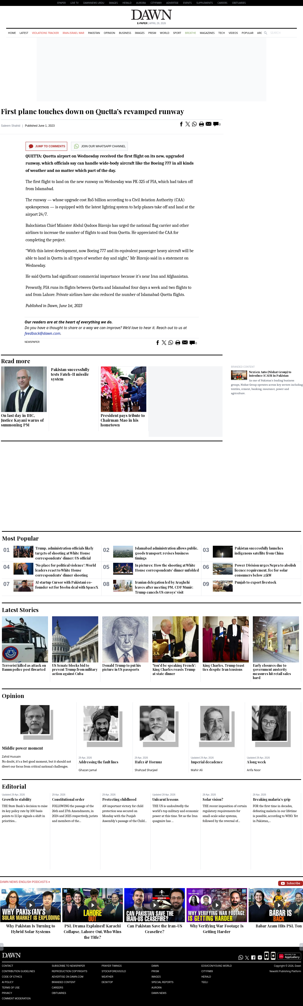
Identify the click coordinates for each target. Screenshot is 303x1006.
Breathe (190, 33)
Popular (248, 33)
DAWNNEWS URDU (93, 2)
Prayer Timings (112, 966)
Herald (126, 2)
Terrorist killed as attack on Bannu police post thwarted (24, 667)
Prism (152, 33)
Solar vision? (213, 799)
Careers (222, 2)
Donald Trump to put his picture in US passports (121, 667)
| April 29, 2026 (151, 23)
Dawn (155, 966)
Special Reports (163, 982)
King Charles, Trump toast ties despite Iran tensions (223, 667)
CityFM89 (156, 2)
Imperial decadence (207, 762)
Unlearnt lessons (165, 799)
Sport (177, 33)
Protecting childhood (119, 799)
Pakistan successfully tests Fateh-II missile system (70, 374)
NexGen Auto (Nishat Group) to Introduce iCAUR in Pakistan (270, 373)
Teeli (204, 982)
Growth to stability (16, 799)
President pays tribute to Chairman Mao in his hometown (123, 420)
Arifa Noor (254, 770)
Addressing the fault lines (98, 762)
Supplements (204, 2)
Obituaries (239, 2)
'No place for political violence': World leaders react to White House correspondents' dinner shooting (65, 570)
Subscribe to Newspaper (68, 966)
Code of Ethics (12, 976)
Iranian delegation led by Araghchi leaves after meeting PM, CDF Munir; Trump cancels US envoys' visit (164, 587)
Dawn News (159, 993)
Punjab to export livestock (255, 582)
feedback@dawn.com (42, 333)
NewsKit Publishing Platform (285, 971)
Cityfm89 (207, 971)
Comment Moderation (16, 998)
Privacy (7, 993)
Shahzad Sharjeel (146, 770)
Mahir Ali (197, 770)
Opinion (109, 33)
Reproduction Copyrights (69, 971)
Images (113, 2)
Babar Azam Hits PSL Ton (279, 925)
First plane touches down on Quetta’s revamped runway (92, 111)
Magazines (207, 33)
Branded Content (243, 367)
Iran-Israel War (73, 33)
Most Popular (20, 538)
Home (12, 33)
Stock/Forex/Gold (114, 971)
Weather (107, 976)
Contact (7, 966)
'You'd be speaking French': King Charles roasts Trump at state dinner (174, 669)
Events (187, 2)
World (164, 33)
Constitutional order (68, 799)
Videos (233, 33)
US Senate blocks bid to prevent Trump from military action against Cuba (75, 669)
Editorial (14, 786)
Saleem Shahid (10, 125)
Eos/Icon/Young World (216, 966)
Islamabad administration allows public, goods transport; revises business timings (166, 553)
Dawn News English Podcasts (25, 882)
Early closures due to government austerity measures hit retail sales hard (272, 671)
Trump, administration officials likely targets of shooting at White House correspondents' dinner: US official (64, 553)
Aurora (141, 2)
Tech (221, 33)
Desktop (107, 982)
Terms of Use (11, 987)
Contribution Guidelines (18, 971)
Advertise (172, 2)
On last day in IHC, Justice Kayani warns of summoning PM (22, 420)
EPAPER (61, 2)
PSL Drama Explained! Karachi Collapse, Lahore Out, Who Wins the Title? (92, 931)
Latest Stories (20, 609)
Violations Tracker (45, 33)
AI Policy (7, 982)
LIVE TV (74, 2)
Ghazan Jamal (88, 770)
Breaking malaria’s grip (271, 799)
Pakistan (94, 33)
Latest (24, 33)
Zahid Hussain (11, 757)
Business (125, 33)
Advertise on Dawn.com (67, 976)
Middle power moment (22, 748)
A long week (256, 762)
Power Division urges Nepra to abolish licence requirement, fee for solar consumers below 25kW (265, 570)
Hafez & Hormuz (148, 762)
